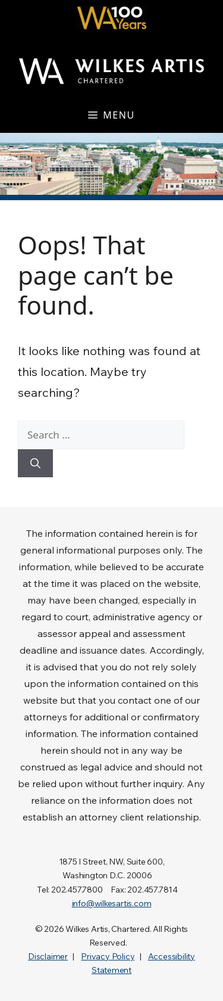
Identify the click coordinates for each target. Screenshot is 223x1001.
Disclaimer (48, 956)
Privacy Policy (107, 956)
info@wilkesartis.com (112, 903)
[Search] (35, 463)
